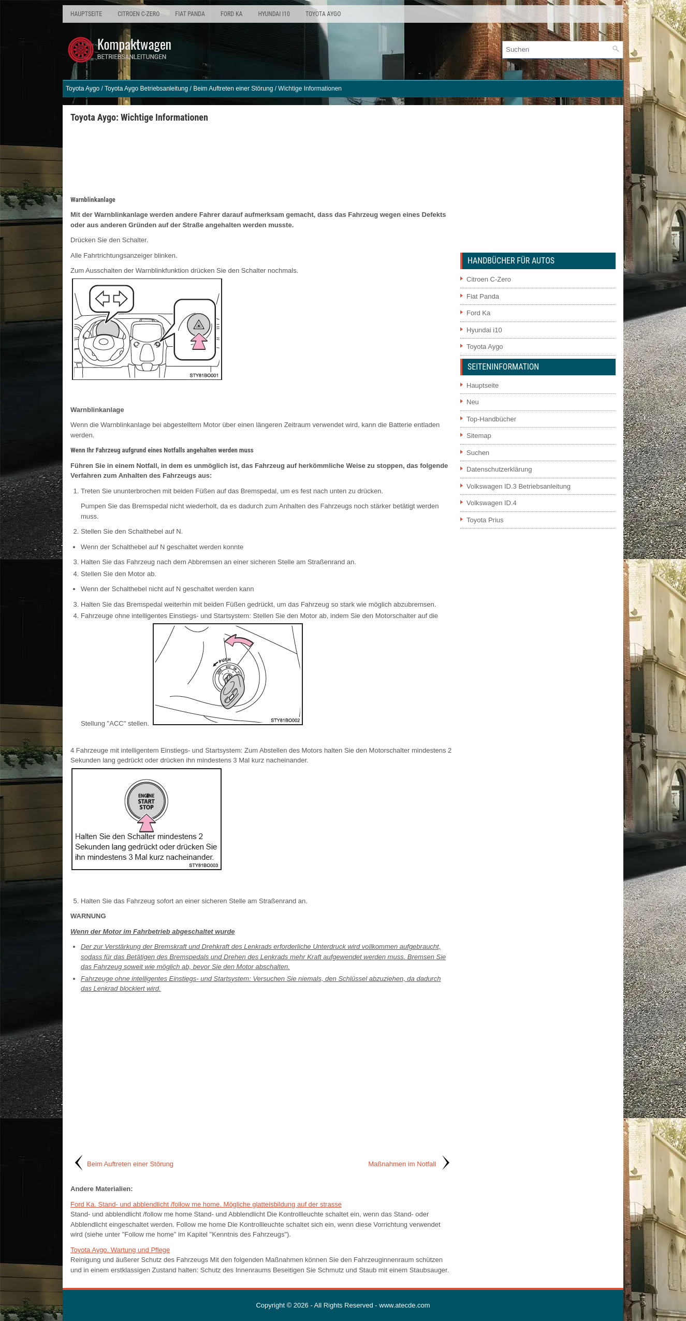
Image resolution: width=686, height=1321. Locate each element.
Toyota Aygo (323, 14)
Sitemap (478, 435)
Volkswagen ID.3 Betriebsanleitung (518, 486)
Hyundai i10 (273, 14)
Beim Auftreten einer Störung (233, 88)
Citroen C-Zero (138, 14)
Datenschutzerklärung (499, 469)
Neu (472, 402)
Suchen (477, 453)
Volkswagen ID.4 (491, 503)
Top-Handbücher (491, 419)
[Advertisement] (261, 158)
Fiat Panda (190, 14)
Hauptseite (86, 14)
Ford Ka (231, 14)
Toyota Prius (485, 520)
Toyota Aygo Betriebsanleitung (146, 88)
